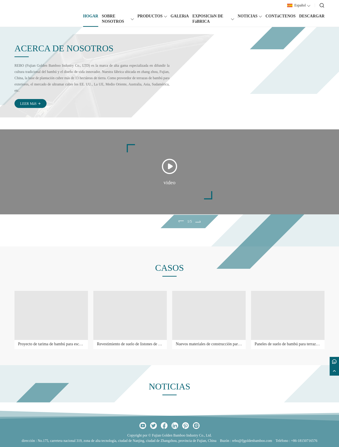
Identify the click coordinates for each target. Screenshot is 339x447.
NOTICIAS (247, 16)
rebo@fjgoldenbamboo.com (252, 441)
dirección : (30, 441)
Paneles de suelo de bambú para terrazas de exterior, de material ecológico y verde (288, 344)
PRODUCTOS (150, 16)
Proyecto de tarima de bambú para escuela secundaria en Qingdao (51, 344)
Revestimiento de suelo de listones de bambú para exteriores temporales (130, 344)
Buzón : (226, 441)
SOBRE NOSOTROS (113, 19)
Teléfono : (283, 441)
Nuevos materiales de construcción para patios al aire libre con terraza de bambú (209, 344)
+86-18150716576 (304, 441)
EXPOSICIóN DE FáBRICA (207, 19)
